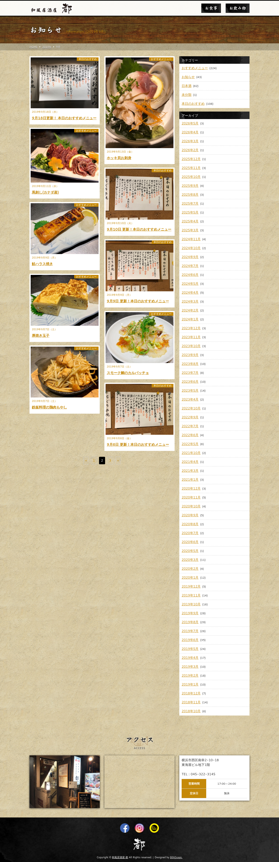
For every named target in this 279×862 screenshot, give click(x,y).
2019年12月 (191, 586)
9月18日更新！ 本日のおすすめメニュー (64, 118)
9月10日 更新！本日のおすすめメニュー (139, 229)
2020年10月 (191, 506)
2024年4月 (190, 292)
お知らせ (188, 77)
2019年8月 (190, 622)
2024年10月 (191, 248)
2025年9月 (190, 185)
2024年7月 (190, 265)
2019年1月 (190, 684)
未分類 (186, 94)
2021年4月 (190, 461)
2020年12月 (191, 488)
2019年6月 (190, 639)
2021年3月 (190, 470)
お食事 (211, 8)
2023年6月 (190, 381)
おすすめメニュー (161, 59)
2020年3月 (190, 559)
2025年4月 (190, 221)
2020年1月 (190, 577)
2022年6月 (190, 435)
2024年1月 (190, 319)
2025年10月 (191, 176)
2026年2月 (190, 150)
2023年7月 (190, 372)
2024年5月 (190, 283)
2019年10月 (191, 604)
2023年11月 (191, 337)
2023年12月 (191, 328)
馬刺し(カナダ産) (45, 192)
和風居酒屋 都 (120, 857)
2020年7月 (190, 533)
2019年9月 (190, 613)
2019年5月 (190, 648)
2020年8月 (190, 524)
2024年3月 (190, 301)
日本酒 (186, 85)
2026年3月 (190, 141)
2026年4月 (190, 132)
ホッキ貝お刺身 (119, 157)
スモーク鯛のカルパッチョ (128, 372)
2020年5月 (190, 550)
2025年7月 (190, 203)
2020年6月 (190, 542)
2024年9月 (190, 257)
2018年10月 (191, 711)
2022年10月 (191, 408)
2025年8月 (190, 194)
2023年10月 (191, 346)
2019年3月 (190, 666)
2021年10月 (191, 452)
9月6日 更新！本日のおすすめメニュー (138, 444)
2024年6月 (190, 274)
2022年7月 (190, 426)
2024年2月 (190, 310)
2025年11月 (191, 167)
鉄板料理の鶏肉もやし (49, 407)
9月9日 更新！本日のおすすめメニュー (138, 301)
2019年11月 (191, 595)
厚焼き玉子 (40, 335)
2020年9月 (190, 515)
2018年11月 (191, 702)
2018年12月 (191, 693)
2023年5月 (190, 390)
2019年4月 (190, 657)
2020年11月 (191, 497)
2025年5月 (190, 212)
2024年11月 (191, 239)
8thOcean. (176, 857)
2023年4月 (190, 399)
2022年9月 (190, 417)
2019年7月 (190, 631)
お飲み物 (237, 8)
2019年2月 (190, 675)
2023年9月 (190, 354)
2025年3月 (190, 230)
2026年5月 (190, 123)
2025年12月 (191, 159)
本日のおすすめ (88, 59)
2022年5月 (190, 444)
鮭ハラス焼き (42, 263)
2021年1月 (190, 479)
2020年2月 (190, 568)
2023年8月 (190, 363)
